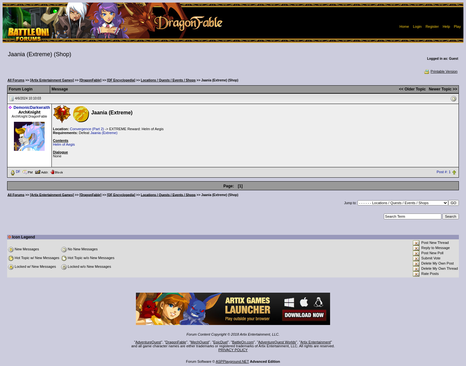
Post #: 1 (443, 172)
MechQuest (200, 342)
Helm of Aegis (64, 144)
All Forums (15, 80)
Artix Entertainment (315, 342)
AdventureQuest (148, 342)
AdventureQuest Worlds (277, 342)
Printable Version (441, 71)
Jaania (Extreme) (103, 133)
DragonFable (176, 342)
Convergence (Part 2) (87, 129)
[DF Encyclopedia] (121, 80)
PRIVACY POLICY (233, 350)
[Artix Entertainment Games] (52, 80)
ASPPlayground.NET (232, 361)
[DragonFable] (91, 80)
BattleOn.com (243, 342)
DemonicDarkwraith (32, 107)
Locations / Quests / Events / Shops (168, 80)
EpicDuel (220, 342)
